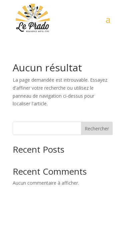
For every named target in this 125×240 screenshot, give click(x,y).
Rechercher (97, 128)
